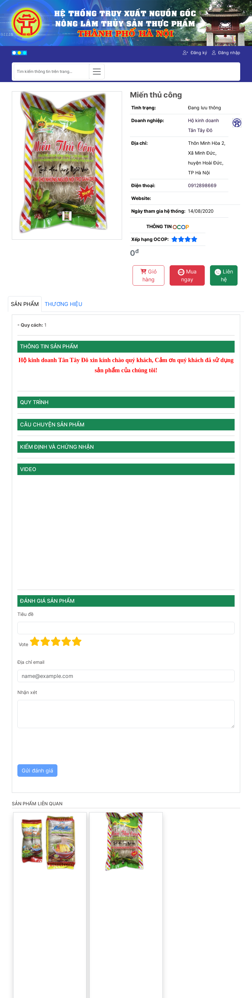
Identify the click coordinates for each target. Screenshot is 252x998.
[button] (35, 641)
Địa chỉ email (30, 662)
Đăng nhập (226, 52)
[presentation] (67, 746)
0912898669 (202, 185)
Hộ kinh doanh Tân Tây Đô (203, 125)
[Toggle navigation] (97, 71)
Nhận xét (27, 692)
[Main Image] (67, 216)
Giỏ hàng (148, 275)
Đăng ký (195, 52)
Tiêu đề (25, 614)
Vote (23, 644)
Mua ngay (187, 275)
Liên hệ (224, 275)
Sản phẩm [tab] (25, 304)
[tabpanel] (126, 554)
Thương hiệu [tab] (63, 304)
